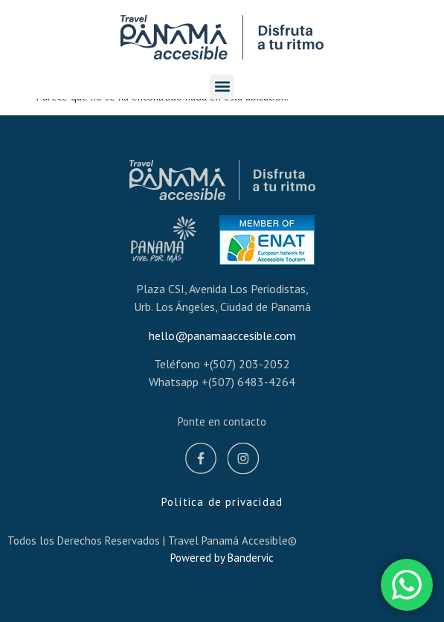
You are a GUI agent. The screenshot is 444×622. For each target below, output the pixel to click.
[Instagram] (243, 460)
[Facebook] (200, 460)
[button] (222, 86)
